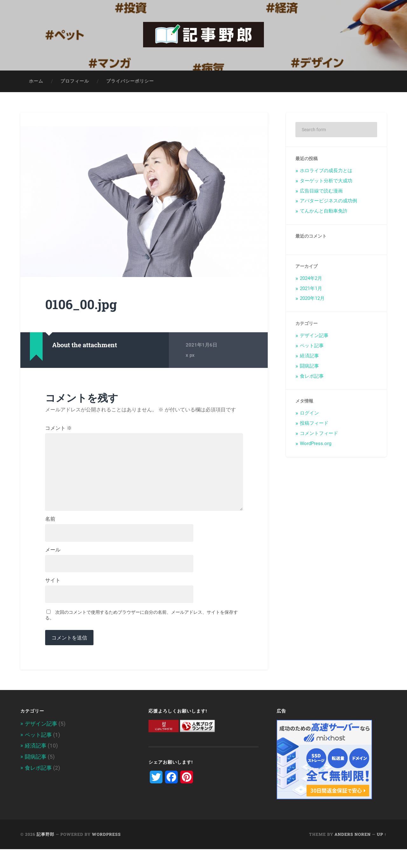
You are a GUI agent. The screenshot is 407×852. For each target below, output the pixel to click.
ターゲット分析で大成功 (326, 181)
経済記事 (309, 356)
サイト (52, 583)
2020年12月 (312, 299)
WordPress (106, 837)
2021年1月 (311, 289)
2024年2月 (311, 279)
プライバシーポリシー (130, 82)
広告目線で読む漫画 (321, 191)
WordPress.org (315, 444)
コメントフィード (319, 434)
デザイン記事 (314, 336)
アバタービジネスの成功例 (328, 201)
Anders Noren (353, 837)
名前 (50, 521)
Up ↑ (382, 837)
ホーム (36, 82)
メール (52, 552)
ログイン (309, 413)
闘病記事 (309, 366)
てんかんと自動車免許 (324, 211)
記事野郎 (45, 837)
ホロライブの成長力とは (326, 171)
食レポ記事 (312, 377)
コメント (58, 428)
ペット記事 (312, 346)
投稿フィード (314, 424)
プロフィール (74, 82)
